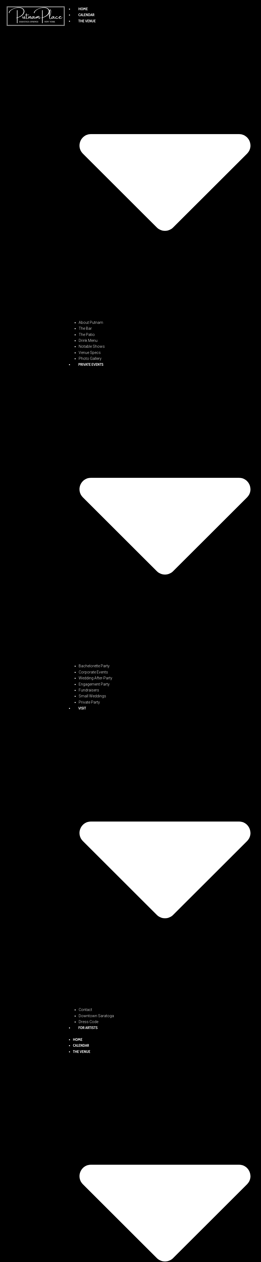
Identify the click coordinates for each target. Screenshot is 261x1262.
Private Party (89, 702)
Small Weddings (92, 696)
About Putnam (91, 322)
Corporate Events (93, 672)
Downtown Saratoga (96, 1016)
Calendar (86, 14)
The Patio (87, 334)
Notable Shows (92, 346)
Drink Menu (88, 340)
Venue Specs (90, 352)
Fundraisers (89, 690)
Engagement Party (94, 684)
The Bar (85, 328)
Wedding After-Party (95, 678)
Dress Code (88, 1022)
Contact (85, 1010)
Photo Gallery (90, 358)
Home (83, 8)
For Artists (88, 1027)
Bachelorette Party (94, 666)
